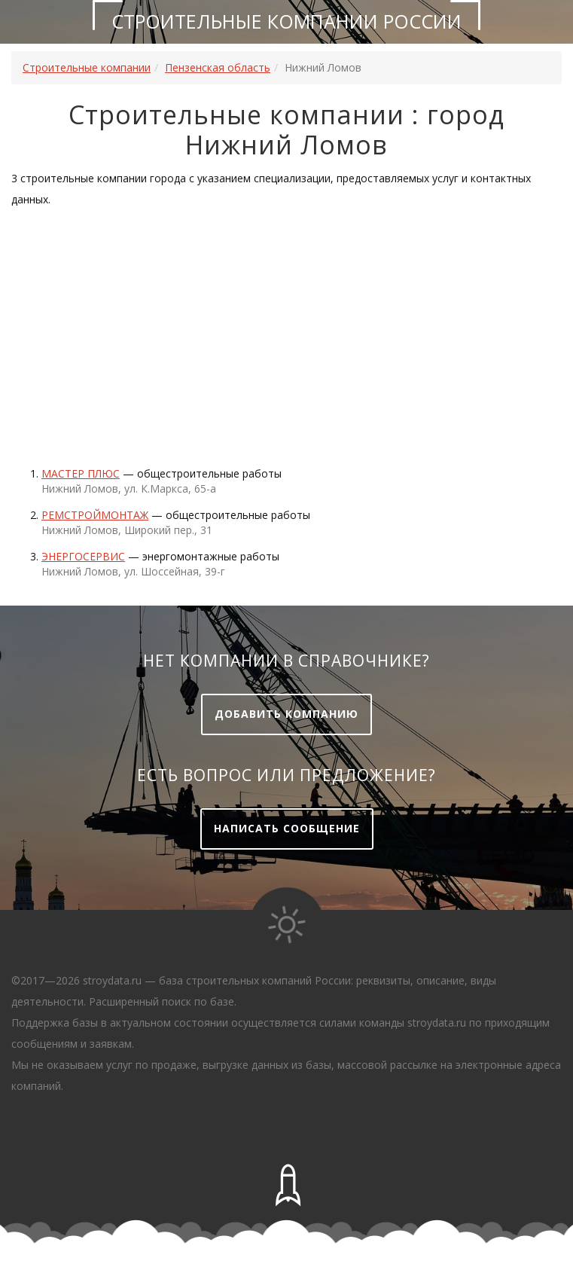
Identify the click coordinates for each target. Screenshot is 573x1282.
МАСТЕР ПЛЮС (80, 473)
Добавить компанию (286, 714)
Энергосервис (83, 556)
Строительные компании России (286, 21)
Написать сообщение (287, 828)
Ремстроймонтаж (94, 515)
